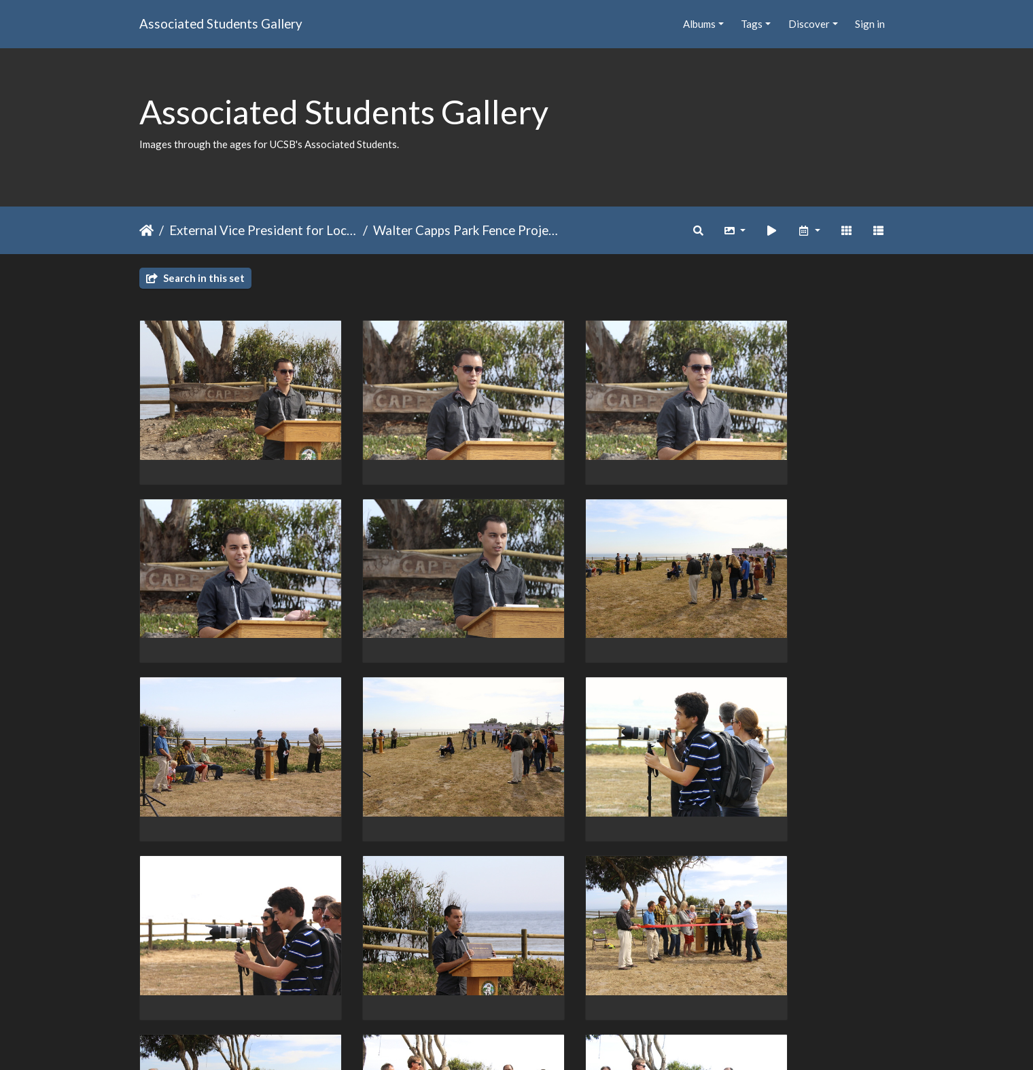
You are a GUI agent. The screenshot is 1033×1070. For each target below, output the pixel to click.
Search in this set (195, 278)
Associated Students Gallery (220, 23)
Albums (699, 24)
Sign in (870, 24)
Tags (752, 24)
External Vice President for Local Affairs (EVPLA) (263, 230)
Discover (809, 24)
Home (146, 230)
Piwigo (545, 1041)
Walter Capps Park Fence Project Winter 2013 (467, 230)
